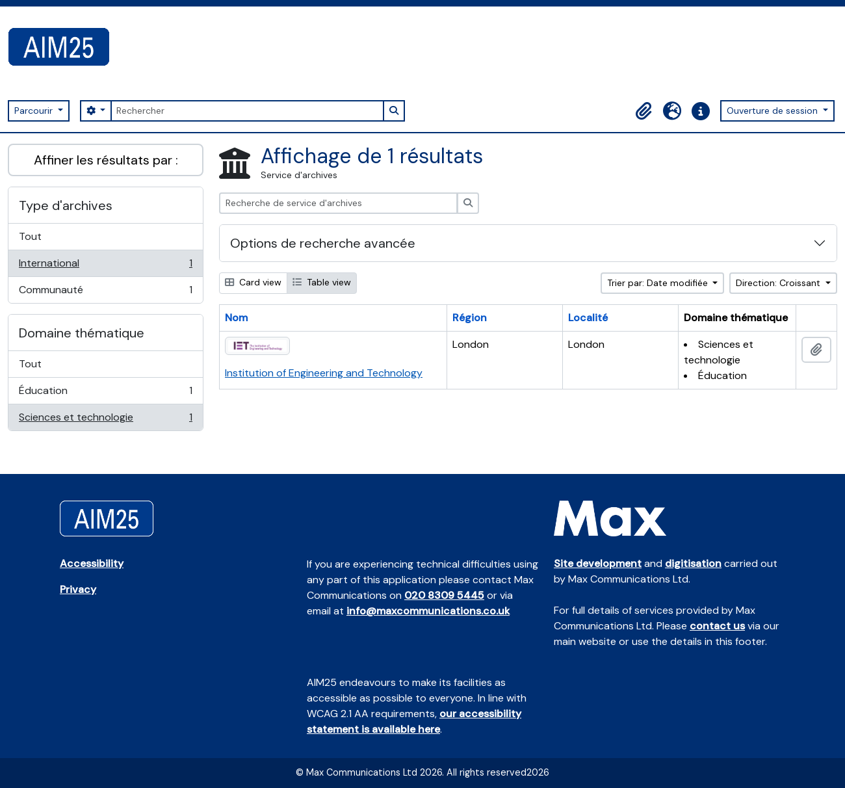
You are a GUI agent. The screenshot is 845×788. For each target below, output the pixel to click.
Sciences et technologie (105, 420)
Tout (30, 236)
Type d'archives (65, 205)
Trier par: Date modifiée (658, 283)
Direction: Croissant (779, 283)
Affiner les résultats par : (106, 159)
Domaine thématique (81, 332)
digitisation (693, 563)
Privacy (78, 589)
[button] (643, 111)
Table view (321, 282)
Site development (598, 563)
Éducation (105, 393)
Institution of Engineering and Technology (323, 373)
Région (469, 317)
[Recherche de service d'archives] (338, 203)
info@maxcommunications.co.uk (428, 611)
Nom (236, 317)
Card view (253, 282)
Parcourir (34, 110)
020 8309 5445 (444, 595)
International (105, 266)
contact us (717, 626)
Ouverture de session (773, 110)
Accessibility (92, 563)
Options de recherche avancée (322, 243)
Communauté (105, 292)
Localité (588, 317)
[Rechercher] (247, 111)
